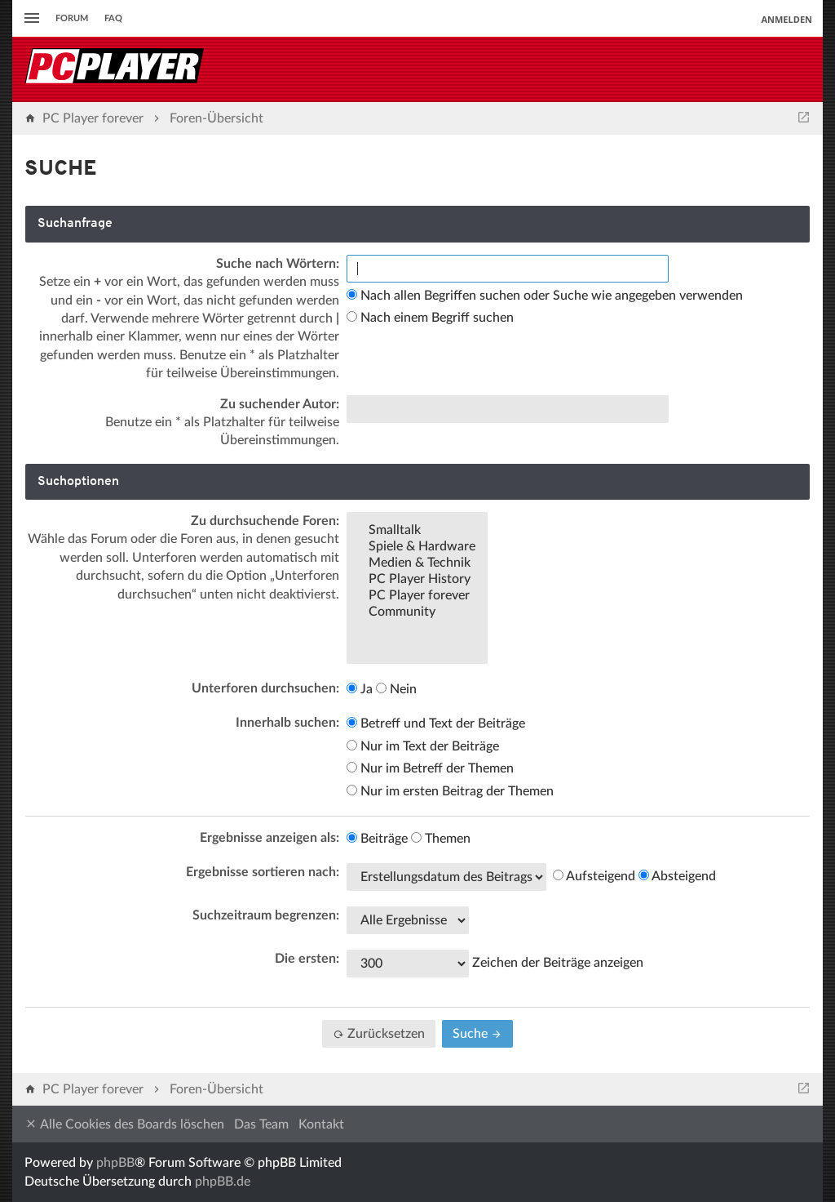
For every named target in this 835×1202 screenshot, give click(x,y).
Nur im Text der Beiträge (423, 746)
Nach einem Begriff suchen (430, 317)
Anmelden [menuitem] (786, 19)
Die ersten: (307, 958)
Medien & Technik (417, 563)
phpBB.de (222, 1181)
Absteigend (677, 876)
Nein (396, 689)
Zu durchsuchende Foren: (265, 521)
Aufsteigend (594, 876)
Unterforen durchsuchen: (265, 688)
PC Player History (417, 580)
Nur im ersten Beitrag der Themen (450, 791)
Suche (477, 1033)
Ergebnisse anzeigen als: (269, 837)
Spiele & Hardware (417, 547)
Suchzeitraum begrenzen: (265, 915)
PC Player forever (417, 596)
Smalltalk (417, 531)
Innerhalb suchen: (287, 722)
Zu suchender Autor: (279, 404)
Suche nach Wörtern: (277, 263)
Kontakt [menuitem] (321, 1124)
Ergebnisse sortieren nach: (262, 872)
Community (417, 612)
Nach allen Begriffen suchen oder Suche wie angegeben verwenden (545, 295)
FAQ (113, 18)
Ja (360, 689)
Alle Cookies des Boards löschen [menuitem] (124, 1124)
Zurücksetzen (379, 1033)
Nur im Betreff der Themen (430, 768)
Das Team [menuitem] (261, 1124)
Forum (71, 18)
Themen (441, 838)
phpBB (115, 1162)
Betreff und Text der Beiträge (436, 723)
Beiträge (377, 838)
